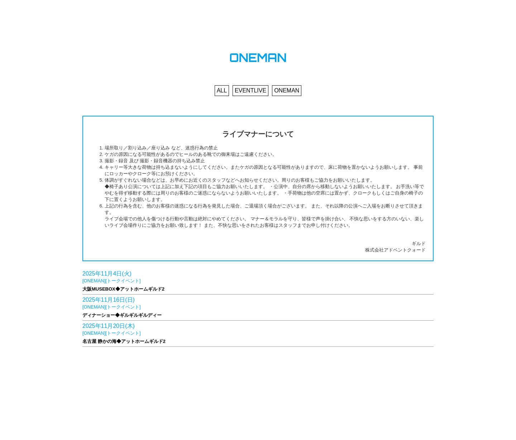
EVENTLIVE (250, 90)
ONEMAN (286, 90)
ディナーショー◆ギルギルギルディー (122, 315)
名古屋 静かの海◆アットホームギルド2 (124, 341)
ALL (222, 90)
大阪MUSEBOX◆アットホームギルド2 (123, 289)
